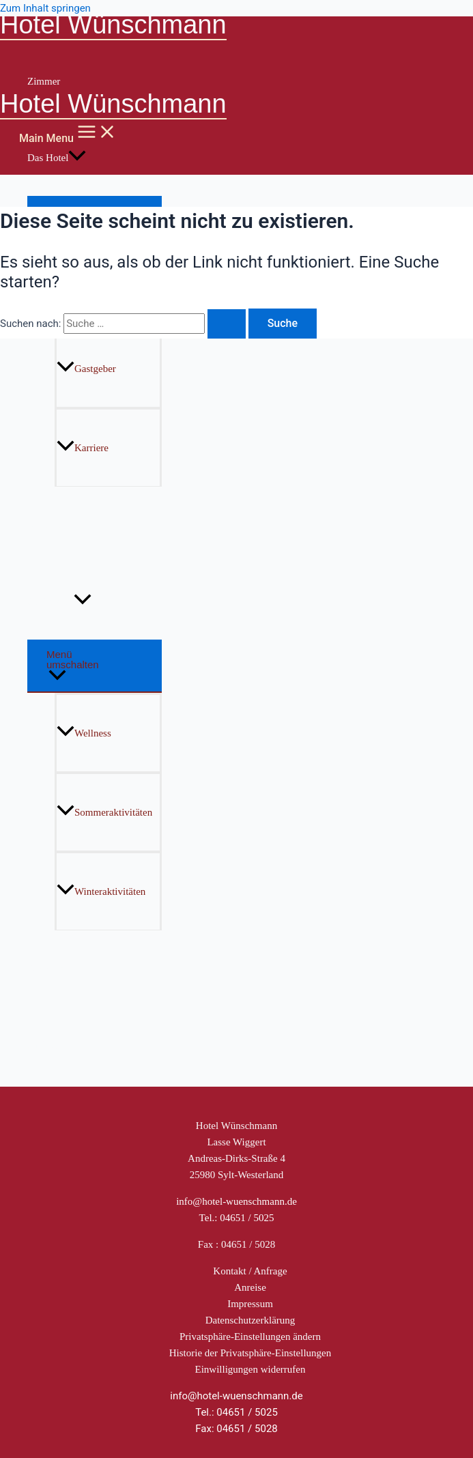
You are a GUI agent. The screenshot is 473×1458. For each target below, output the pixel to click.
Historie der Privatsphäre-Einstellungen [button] (250, 1352)
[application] (77, 157)
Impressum (250, 1303)
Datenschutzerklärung (250, 1320)
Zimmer (43, 81)
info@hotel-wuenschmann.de (236, 1201)
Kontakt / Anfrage (250, 1271)
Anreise (250, 1287)
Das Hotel (56, 157)
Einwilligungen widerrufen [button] (250, 1369)
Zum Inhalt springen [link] (45, 8)
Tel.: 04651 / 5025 (236, 1217)
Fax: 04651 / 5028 (236, 1429)
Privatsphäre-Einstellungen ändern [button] (250, 1336)
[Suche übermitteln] (226, 324)
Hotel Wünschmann (113, 24)
